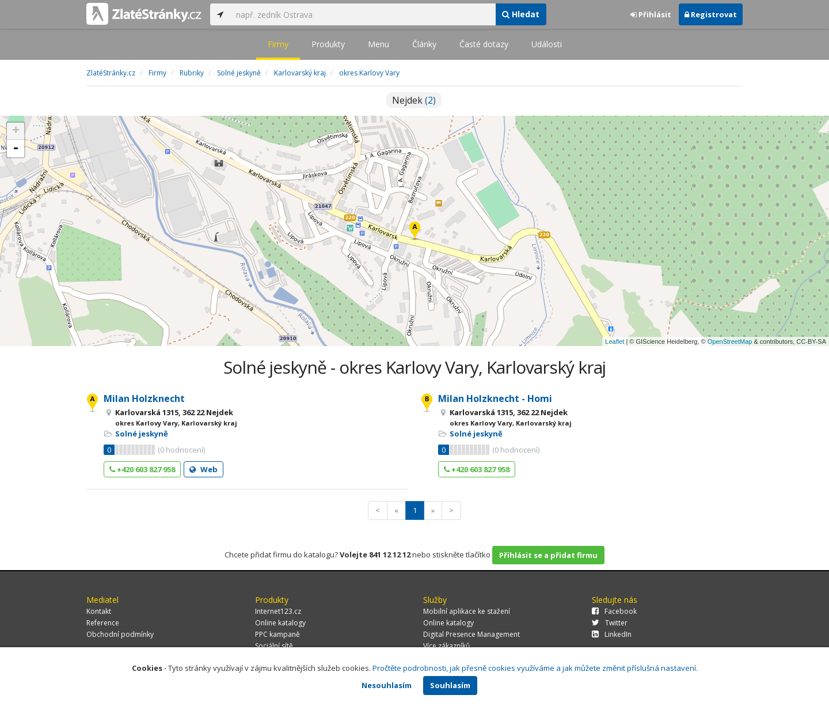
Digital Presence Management (471, 634)
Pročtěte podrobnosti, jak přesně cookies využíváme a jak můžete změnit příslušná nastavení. (535, 668)
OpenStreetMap (730, 341)
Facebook (614, 611)
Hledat (520, 14)
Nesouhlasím (387, 685)
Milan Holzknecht (144, 398)
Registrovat (711, 14)
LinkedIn (612, 634)
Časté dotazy (483, 44)
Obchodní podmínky (120, 634)
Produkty (328, 44)
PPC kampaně (277, 634)
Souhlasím (450, 685)
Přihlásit (650, 14)
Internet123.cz (278, 611)
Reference (102, 623)
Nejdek (414, 100)
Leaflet (614, 341)
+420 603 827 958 (142, 469)
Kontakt (98, 611)
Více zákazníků (446, 646)
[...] (363, 14)
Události (546, 44)
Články (424, 44)
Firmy (278, 44)
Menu (378, 44)
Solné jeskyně (141, 433)
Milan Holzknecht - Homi (495, 398)
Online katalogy (280, 623)
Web (203, 469)
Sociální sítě (274, 646)
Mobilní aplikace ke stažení (466, 611)
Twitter (610, 623)
